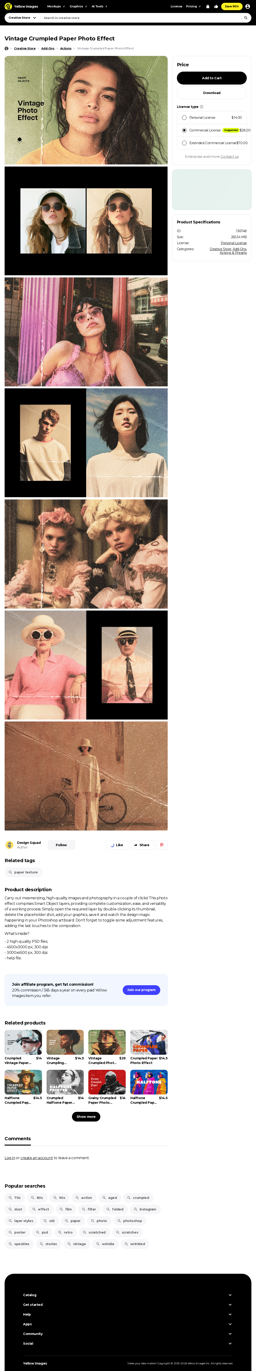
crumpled (138, 1198)
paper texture (23, 872)
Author (22, 847)
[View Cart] (207, 6)
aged (109, 1198)
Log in (10, 1157)
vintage (76, 1244)
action (83, 1198)
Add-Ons (239, 249)
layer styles (20, 1221)
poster (17, 1232)
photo (99, 1221)
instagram (145, 1209)
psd (42, 1232)
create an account (37, 1157)
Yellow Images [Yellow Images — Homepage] (35, 1363)
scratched (94, 1232)
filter (89, 1209)
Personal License (234, 243)
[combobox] (145, 17)
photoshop (129, 1221)
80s (37, 1198)
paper (72, 1221)
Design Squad (29, 843)
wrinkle (105, 1244)
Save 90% (232, 6)
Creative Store (220, 249)
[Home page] (6, 48)
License (176, 6)
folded (114, 1209)
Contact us (229, 156)
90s (59, 1198)
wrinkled (134, 1244)
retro (65, 1232)
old (48, 1221)
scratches (127, 1232)
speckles (18, 1244)
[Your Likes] (216, 6)
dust (15, 1209)
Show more (86, 1117)
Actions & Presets (233, 253)
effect (40, 1209)
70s (14, 1198)
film (65, 1209)
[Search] (246, 18)
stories (48, 1244)
